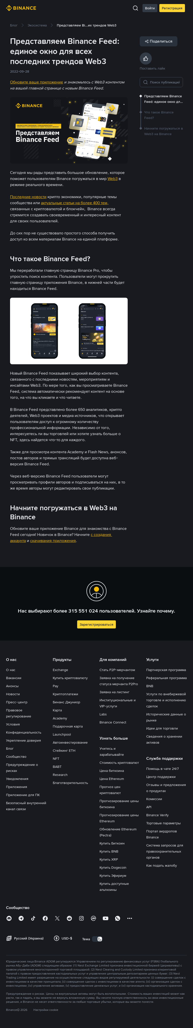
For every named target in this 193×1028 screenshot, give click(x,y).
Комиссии (154, 799)
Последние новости (28, 196)
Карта (57, 710)
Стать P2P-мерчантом (117, 670)
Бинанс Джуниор (66, 702)
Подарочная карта (68, 726)
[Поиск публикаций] (165, 82)
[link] (14, 25)
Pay (55, 686)
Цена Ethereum (112, 778)
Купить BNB (109, 851)
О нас (10, 670)
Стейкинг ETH (64, 750)
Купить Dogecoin (113, 867)
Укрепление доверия (23, 740)
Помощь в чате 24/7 (162, 768)
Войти (150, 8)
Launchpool (62, 734)
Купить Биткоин (112, 843)
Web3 (113, 178)
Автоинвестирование (70, 742)
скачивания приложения (53, 540)
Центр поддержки (161, 776)
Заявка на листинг (114, 692)
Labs (103, 714)
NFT (56, 758)
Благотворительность (70, 782)
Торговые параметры (163, 823)
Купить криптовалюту (70, 678)
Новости (13, 694)
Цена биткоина (112, 770)
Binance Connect (113, 722)
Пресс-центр (16, 702)
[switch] (97, 939)
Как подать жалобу (161, 865)
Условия (13, 724)
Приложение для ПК (23, 795)
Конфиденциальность (23, 732)
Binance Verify (157, 815)
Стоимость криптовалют (119, 762)
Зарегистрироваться (96, 624)
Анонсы (12, 686)
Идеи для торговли (162, 728)
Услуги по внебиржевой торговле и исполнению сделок (166, 700)
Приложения (16, 786)
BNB (149, 686)
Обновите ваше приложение (36, 82)
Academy (60, 718)
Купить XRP (109, 859)
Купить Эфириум (113, 875)
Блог (10, 748)
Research (60, 774)
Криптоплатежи (65, 694)
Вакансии (13, 678)
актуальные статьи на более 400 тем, (75, 202)
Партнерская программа (166, 670)
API (148, 807)
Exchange (60, 670)
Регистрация (172, 8)
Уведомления (17, 778)
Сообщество (16, 756)
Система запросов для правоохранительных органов (164, 851)
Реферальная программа (166, 678)
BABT (57, 766)
